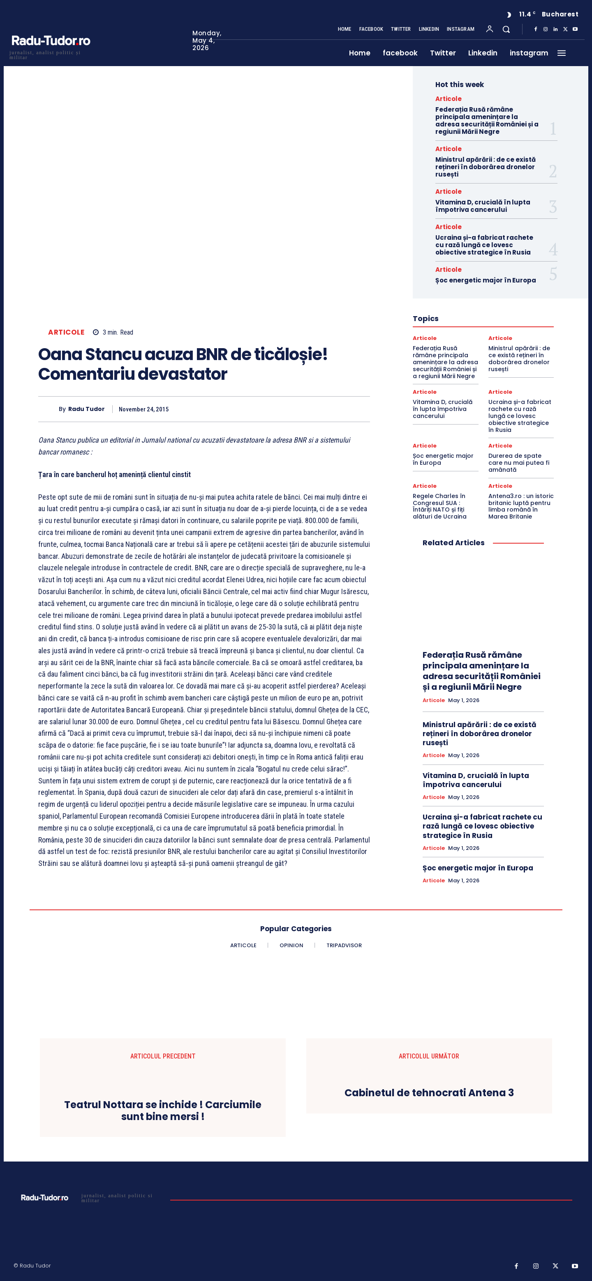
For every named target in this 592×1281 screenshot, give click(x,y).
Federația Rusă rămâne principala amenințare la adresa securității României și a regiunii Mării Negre (487, 120)
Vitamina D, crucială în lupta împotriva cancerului (482, 206)
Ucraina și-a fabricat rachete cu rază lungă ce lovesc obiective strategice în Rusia (484, 245)
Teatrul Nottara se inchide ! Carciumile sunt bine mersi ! (162, 1111)
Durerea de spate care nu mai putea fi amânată (518, 463)
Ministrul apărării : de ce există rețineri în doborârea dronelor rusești (485, 167)
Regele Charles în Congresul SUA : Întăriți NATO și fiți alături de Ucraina (440, 506)
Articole (66, 332)
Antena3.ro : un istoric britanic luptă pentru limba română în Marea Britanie (521, 506)
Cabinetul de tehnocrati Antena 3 (429, 1093)
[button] (506, 29)
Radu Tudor (86, 409)
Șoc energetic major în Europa (485, 280)
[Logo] (91, 1197)
